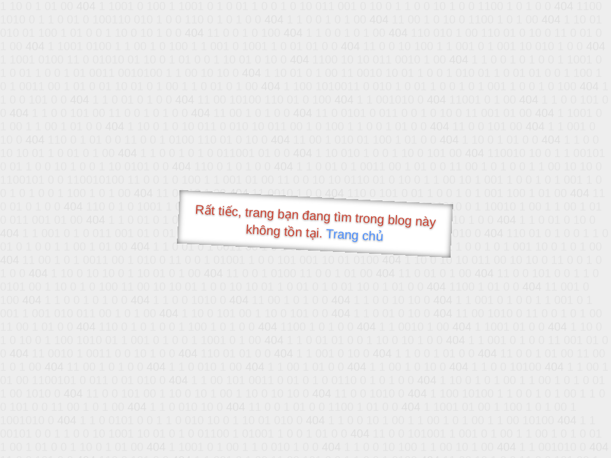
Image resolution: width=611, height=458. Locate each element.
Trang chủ (355, 235)
